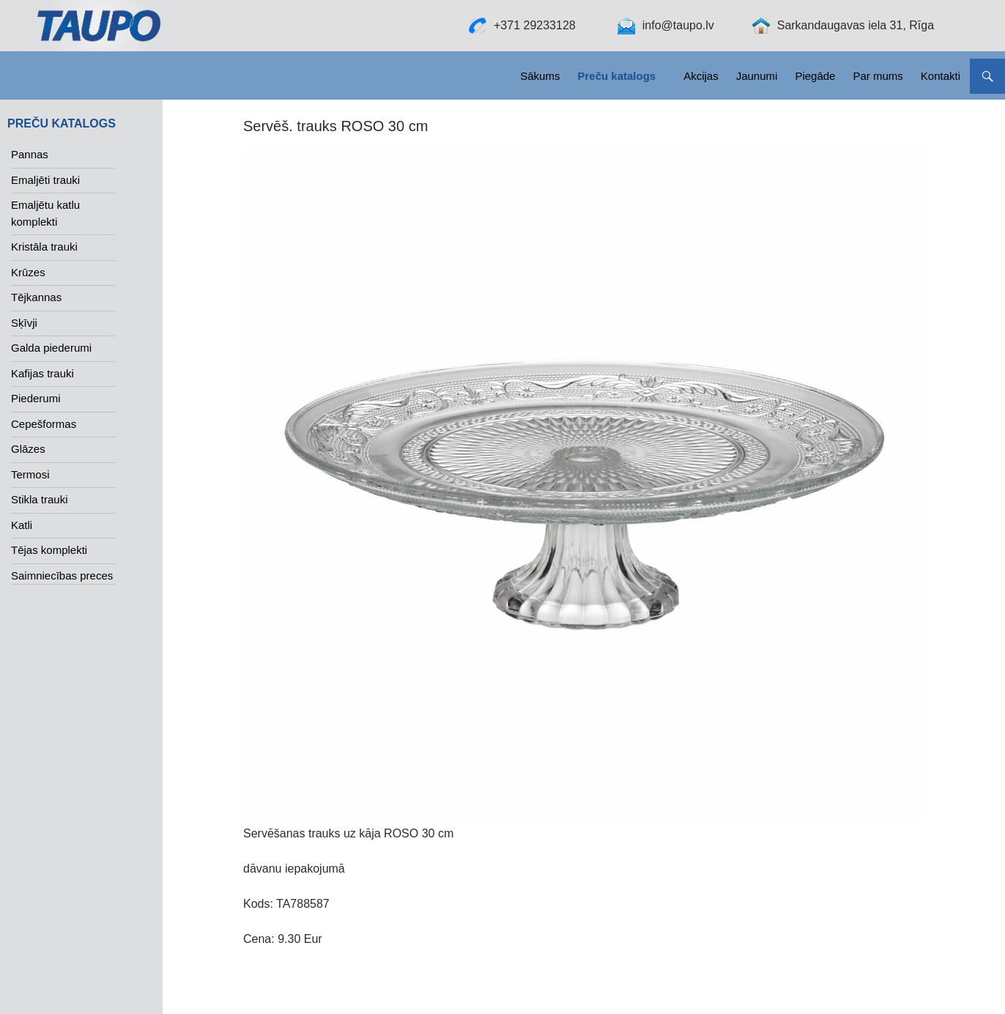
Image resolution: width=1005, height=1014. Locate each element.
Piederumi (36, 398)
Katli (21, 525)
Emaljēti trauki (45, 180)
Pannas (29, 154)
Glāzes (28, 449)
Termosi (30, 474)
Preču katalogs (616, 76)
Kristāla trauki (44, 246)
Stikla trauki (39, 499)
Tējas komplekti (49, 550)
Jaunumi (757, 76)
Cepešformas (43, 424)
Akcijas (701, 76)
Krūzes (28, 272)
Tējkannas (36, 297)
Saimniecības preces (62, 575)
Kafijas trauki (42, 373)
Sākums (540, 76)
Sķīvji (24, 323)
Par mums (877, 76)
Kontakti (940, 76)
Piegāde (815, 76)
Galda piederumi (51, 347)
